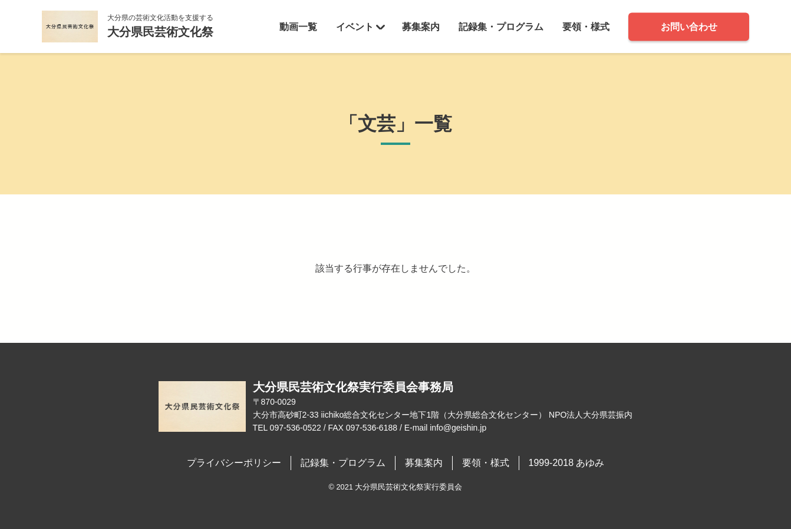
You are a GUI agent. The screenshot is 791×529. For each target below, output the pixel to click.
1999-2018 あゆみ (567, 463)
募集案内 (421, 26)
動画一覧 (298, 26)
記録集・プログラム (501, 26)
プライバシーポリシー (234, 463)
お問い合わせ (689, 26)
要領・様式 (585, 26)
